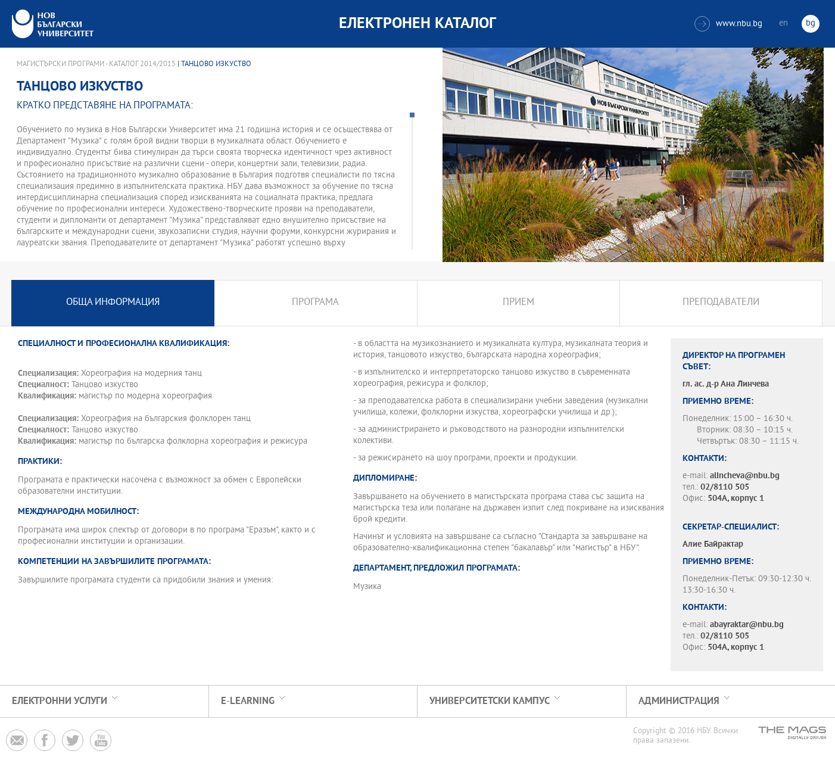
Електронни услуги (59, 701)
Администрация (678, 701)
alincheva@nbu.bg (745, 476)
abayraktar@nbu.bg (747, 625)
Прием (518, 303)
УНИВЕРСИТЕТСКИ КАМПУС (489, 701)
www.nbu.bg (728, 24)
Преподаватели (721, 303)
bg (810, 23)
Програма (315, 303)
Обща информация (113, 303)
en (783, 23)
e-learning (248, 701)
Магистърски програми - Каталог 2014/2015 (96, 64)
